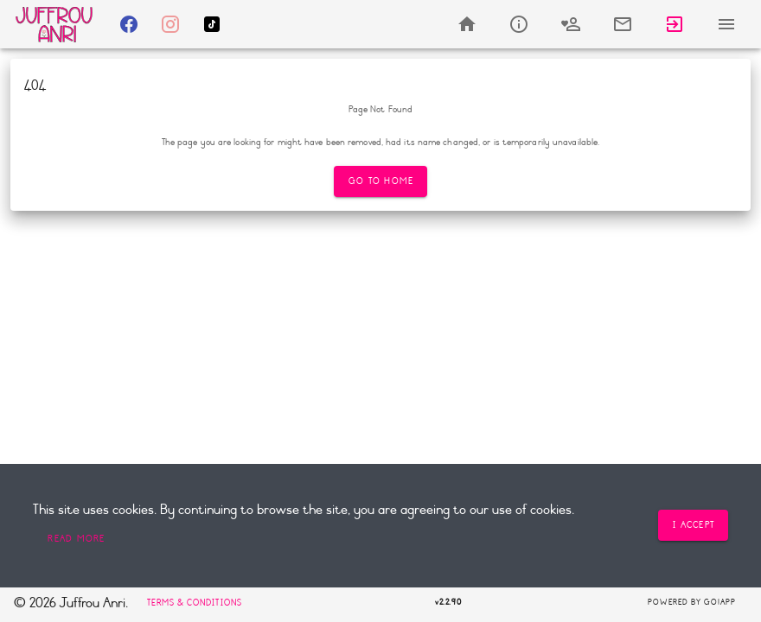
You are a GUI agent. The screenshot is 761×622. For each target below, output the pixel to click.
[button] (76, 539)
